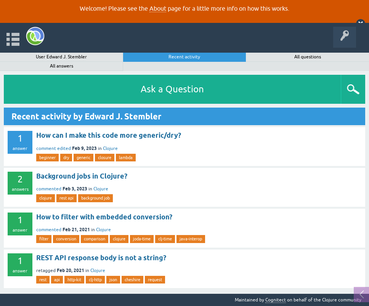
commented (48, 189)
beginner (47, 157)
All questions (307, 57)
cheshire (132, 279)
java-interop (191, 239)
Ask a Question (172, 89)
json (113, 279)
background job (95, 198)
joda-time (142, 239)
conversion (66, 239)
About (157, 8)
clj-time (165, 239)
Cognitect (275, 300)
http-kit (74, 279)
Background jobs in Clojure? (81, 176)
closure (104, 157)
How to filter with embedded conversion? (104, 217)
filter (43, 239)
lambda (126, 157)
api (57, 279)
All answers (61, 66)
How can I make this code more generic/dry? (108, 135)
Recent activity (184, 57)
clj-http (95, 279)
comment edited (53, 148)
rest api (66, 198)
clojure (45, 198)
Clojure (110, 148)
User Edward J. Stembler (61, 57)
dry (66, 157)
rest (43, 279)
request (155, 279)
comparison (94, 239)
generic (83, 157)
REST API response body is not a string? (101, 258)
